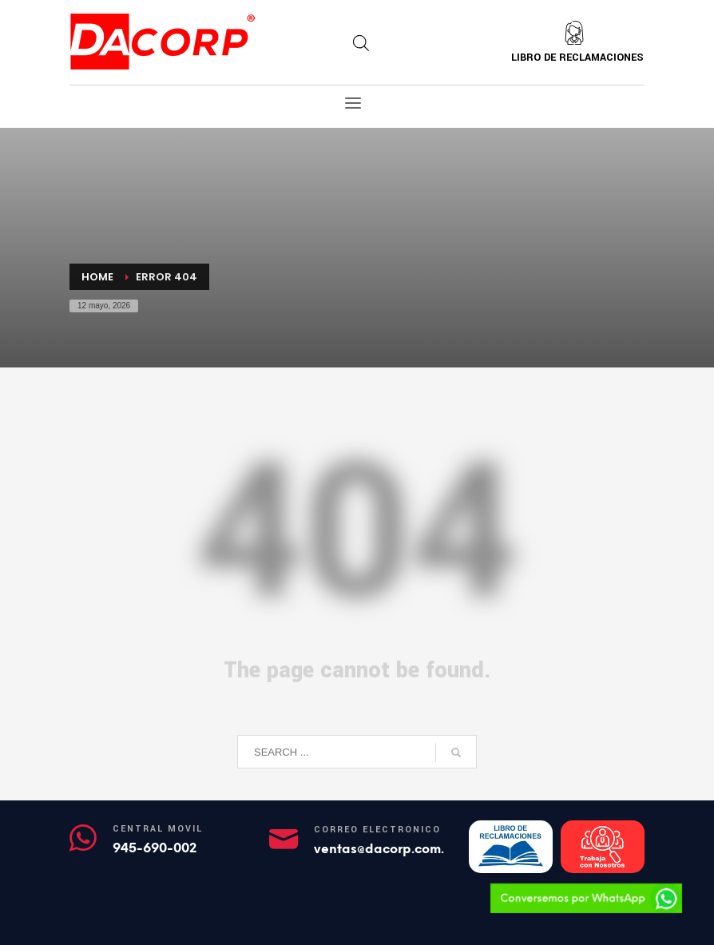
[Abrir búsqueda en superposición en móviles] (361, 43)
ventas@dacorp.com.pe (387, 848)
